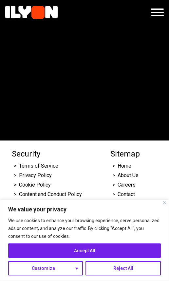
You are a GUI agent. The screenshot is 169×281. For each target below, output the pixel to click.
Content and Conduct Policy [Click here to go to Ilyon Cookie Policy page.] (51, 194)
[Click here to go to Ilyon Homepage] (31, 12)
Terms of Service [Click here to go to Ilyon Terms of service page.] (38, 166)
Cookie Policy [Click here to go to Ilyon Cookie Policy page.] (35, 185)
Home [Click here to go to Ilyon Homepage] (124, 166)
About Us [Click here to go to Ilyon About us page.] (128, 175)
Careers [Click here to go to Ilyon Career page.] (127, 185)
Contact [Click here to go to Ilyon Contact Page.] (126, 194)
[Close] (164, 202)
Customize (43, 268)
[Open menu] (157, 12)
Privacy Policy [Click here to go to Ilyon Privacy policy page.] (35, 175)
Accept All (84, 250)
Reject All (123, 268)
